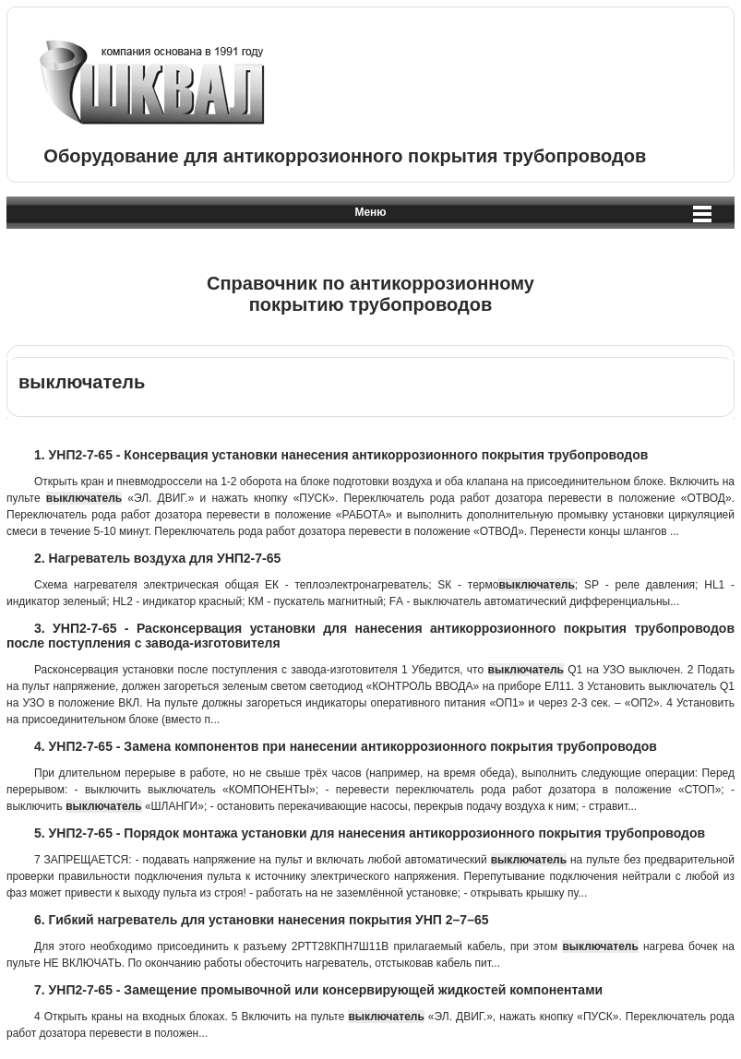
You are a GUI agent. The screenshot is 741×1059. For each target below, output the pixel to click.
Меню (370, 212)
